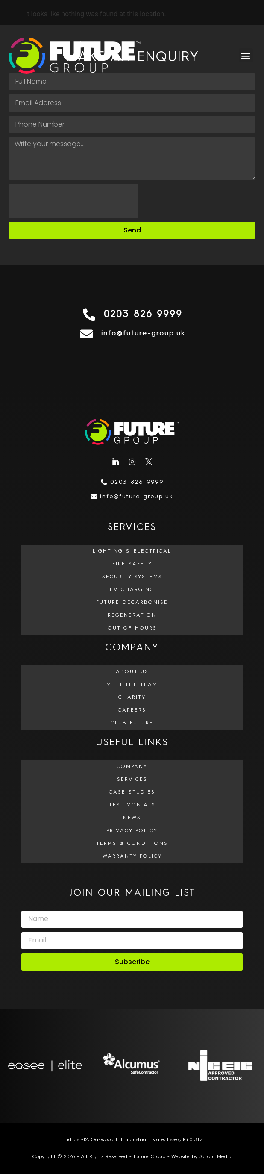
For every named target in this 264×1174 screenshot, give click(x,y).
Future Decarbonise (132, 602)
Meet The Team (132, 684)
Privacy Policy (132, 830)
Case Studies (132, 792)
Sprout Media (215, 1156)
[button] (246, 55)
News (132, 818)
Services (132, 779)
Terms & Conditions (132, 843)
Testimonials (132, 805)
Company (132, 766)
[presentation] (73, 201)
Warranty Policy (132, 856)
